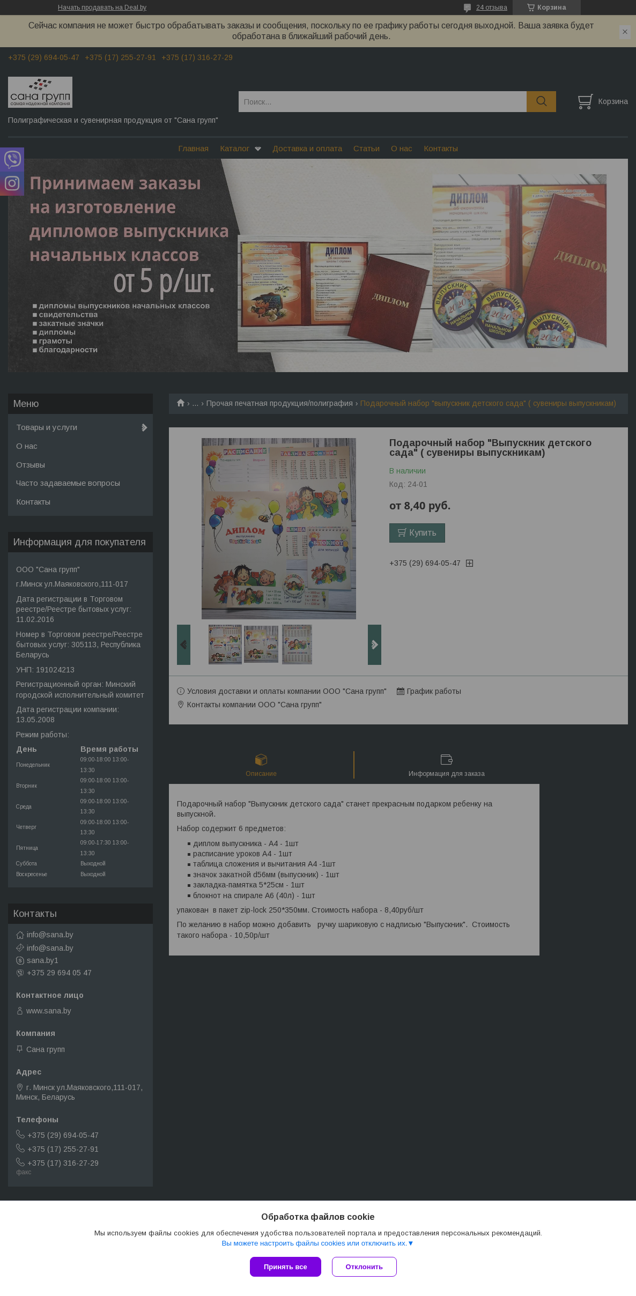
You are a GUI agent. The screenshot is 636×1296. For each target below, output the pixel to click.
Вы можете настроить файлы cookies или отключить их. (314, 1243)
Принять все (285, 1267)
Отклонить (364, 1267)
